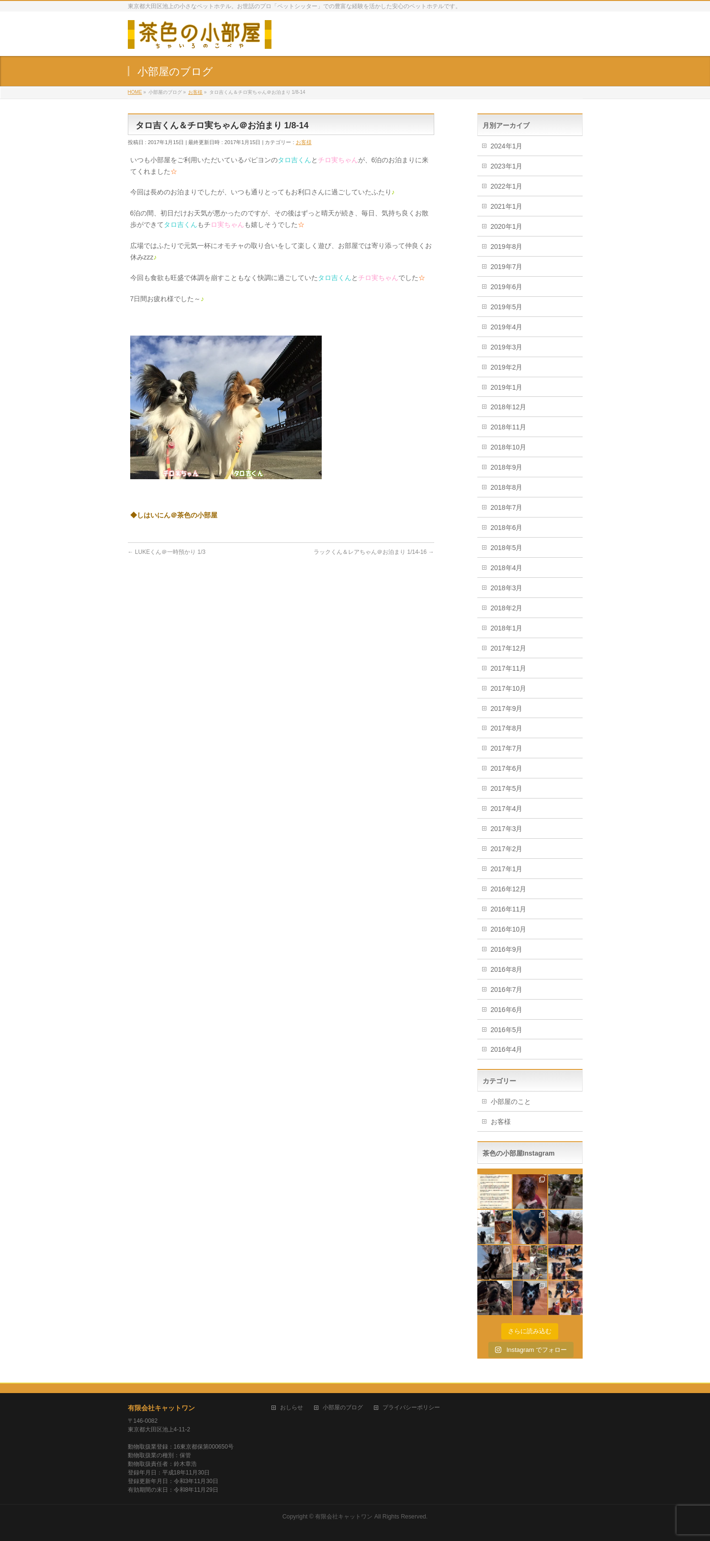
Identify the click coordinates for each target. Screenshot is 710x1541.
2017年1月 (507, 869)
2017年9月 (507, 708)
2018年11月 (509, 427)
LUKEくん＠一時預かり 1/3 (167, 552)
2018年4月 (507, 568)
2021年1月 (507, 206)
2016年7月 (507, 989)
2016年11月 (509, 909)
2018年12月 (509, 407)
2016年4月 (507, 1049)
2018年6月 (507, 527)
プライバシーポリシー (411, 1408)
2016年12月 (509, 889)
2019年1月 (507, 387)
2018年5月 (507, 547)
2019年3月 (507, 347)
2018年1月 (507, 628)
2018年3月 (507, 588)
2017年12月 (509, 648)
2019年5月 (507, 307)
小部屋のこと (511, 1101)
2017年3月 (507, 828)
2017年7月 (507, 748)
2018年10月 (509, 447)
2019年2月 (507, 367)
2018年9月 (507, 467)
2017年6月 (507, 768)
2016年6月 (507, 1009)
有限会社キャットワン (161, 1408)
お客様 (304, 142)
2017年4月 (507, 808)
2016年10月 (509, 929)
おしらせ (291, 1408)
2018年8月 (507, 487)
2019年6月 (507, 287)
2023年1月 (507, 166)
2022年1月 (507, 186)
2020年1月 (507, 226)
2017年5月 (507, 788)
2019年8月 (507, 246)
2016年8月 (507, 969)
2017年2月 (507, 849)
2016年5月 (507, 1030)
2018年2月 (507, 608)
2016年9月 (507, 949)
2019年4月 (507, 327)
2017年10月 (509, 688)
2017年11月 (509, 668)
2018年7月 (507, 507)
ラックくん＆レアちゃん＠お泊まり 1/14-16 (374, 552)
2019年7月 (507, 266)
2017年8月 (507, 728)
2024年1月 (507, 146)
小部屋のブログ (343, 1408)
